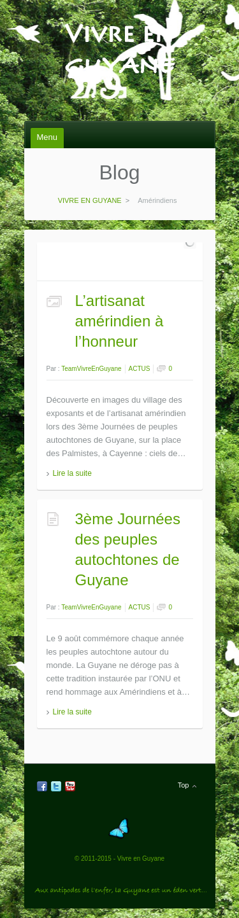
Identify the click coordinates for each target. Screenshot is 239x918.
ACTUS (139, 368)
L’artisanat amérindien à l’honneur (119, 321)
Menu (47, 137)
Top (183, 785)
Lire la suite (72, 473)
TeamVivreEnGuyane (91, 368)
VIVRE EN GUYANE (119, 26)
